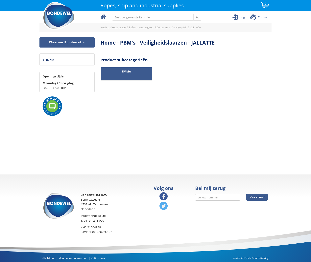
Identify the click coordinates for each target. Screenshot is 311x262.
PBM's (127, 42)
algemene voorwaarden (73, 258)
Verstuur (257, 197)
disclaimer (48, 258)
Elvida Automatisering (256, 258)
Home (108, 42)
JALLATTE (203, 42)
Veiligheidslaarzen (163, 42)
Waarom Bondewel (67, 42)
